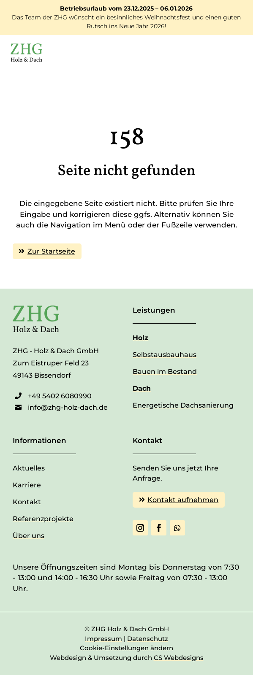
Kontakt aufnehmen (182, 500)
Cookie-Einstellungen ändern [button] (126, 648)
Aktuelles (29, 468)
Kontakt (27, 502)
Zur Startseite (51, 251)
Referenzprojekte (43, 519)
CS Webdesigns (179, 658)
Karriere (27, 485)
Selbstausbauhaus (164, 355)
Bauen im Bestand (165, 372)
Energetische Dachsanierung (183, 405)
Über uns (28, 536)
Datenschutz (147, 639)
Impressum (103, 639)
